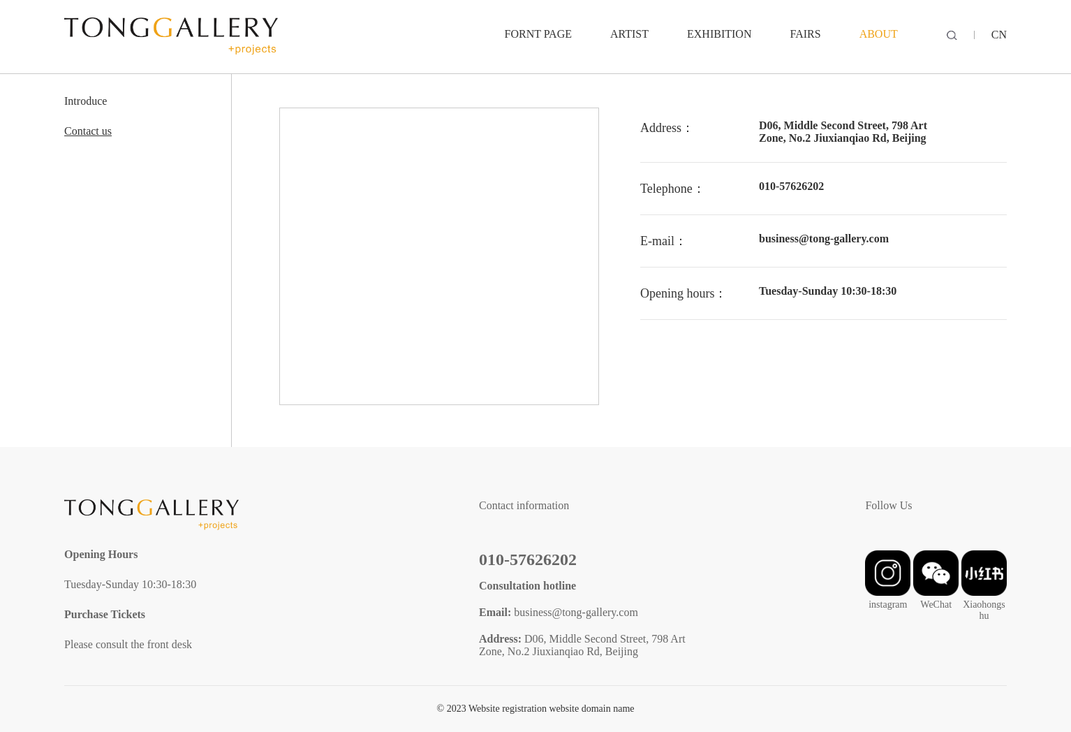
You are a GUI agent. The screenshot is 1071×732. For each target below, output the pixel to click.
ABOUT (878, 34)
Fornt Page (538, 34)
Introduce (85, 101)
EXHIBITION (719, 34)
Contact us (88, 131)
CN (999, 35)
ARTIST (629, 34)
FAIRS (805, 34)
